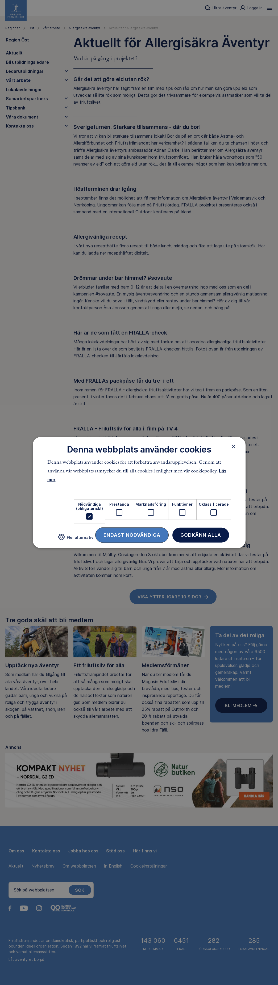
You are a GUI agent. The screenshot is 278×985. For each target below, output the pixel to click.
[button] (76, 539)
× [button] (233, 446)
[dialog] (139, 492)
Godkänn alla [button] (200, 535)
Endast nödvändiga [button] (131, 535)
